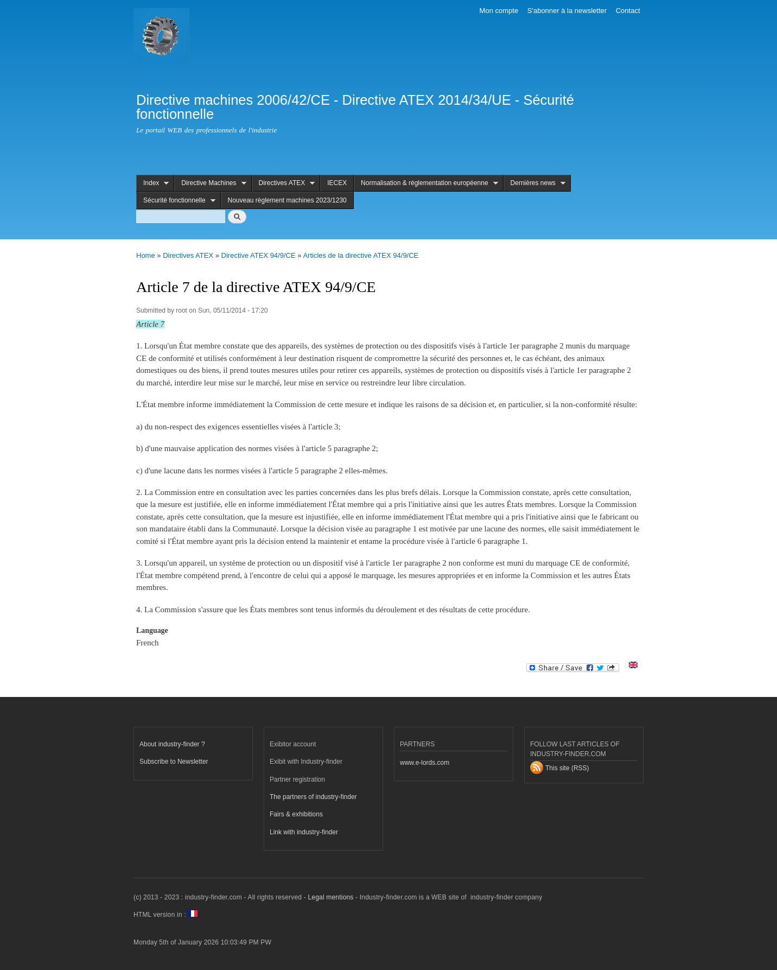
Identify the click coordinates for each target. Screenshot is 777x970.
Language (152, 630)
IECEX (337, 183)
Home (145, 255)
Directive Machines (210, 183)
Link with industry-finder (304, 832)
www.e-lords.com (424, 762)
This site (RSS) (567, 768)
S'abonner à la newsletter (567, 11)
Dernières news (534, 183)
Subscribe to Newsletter (173, 761)
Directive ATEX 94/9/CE (258, 255)
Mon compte (499, 11)
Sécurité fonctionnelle (175, 200)
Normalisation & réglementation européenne (426, 183)
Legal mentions (330, 897)
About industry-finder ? (172, 744)
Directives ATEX (283, 183)
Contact (628, 11)
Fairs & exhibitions (296, 814)
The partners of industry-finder (313, 797)
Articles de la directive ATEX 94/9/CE (360, 255)
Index (152, 183)
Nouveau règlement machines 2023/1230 (287, 200)
